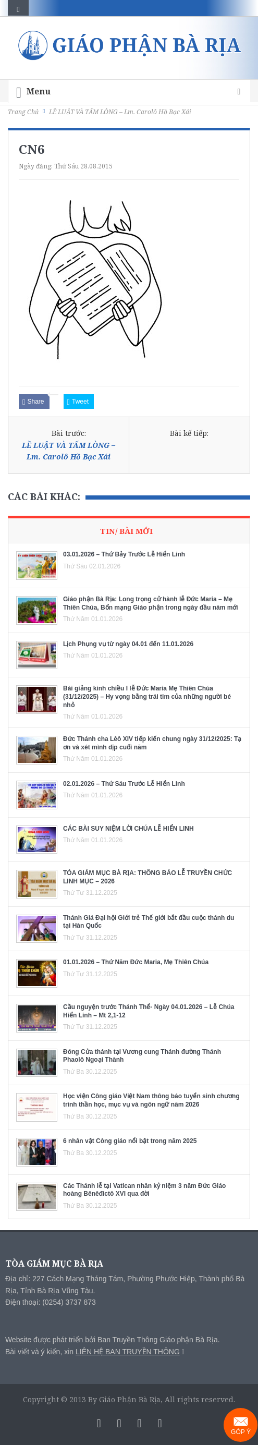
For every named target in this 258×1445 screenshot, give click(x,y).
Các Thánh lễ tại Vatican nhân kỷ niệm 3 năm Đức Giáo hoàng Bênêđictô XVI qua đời (144, 1190)
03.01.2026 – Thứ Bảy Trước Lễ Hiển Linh (124, 554)
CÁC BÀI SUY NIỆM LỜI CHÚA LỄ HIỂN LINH (128, 828)
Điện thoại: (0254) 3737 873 (50, 1302)
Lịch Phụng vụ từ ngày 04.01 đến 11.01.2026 (128, 644)
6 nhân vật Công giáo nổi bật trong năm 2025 (129, 1141)
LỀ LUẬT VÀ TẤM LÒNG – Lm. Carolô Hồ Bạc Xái (68, 451)
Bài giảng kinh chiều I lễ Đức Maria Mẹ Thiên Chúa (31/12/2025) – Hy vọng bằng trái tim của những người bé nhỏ (147, 696)
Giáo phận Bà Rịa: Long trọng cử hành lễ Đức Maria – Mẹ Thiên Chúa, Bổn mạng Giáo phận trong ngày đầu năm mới (150, 603)
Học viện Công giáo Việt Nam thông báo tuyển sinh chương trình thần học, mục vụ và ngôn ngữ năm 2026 (151, 1100)
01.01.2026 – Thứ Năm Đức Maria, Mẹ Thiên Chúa (135, 962)
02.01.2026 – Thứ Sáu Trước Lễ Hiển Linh (124, 783)
